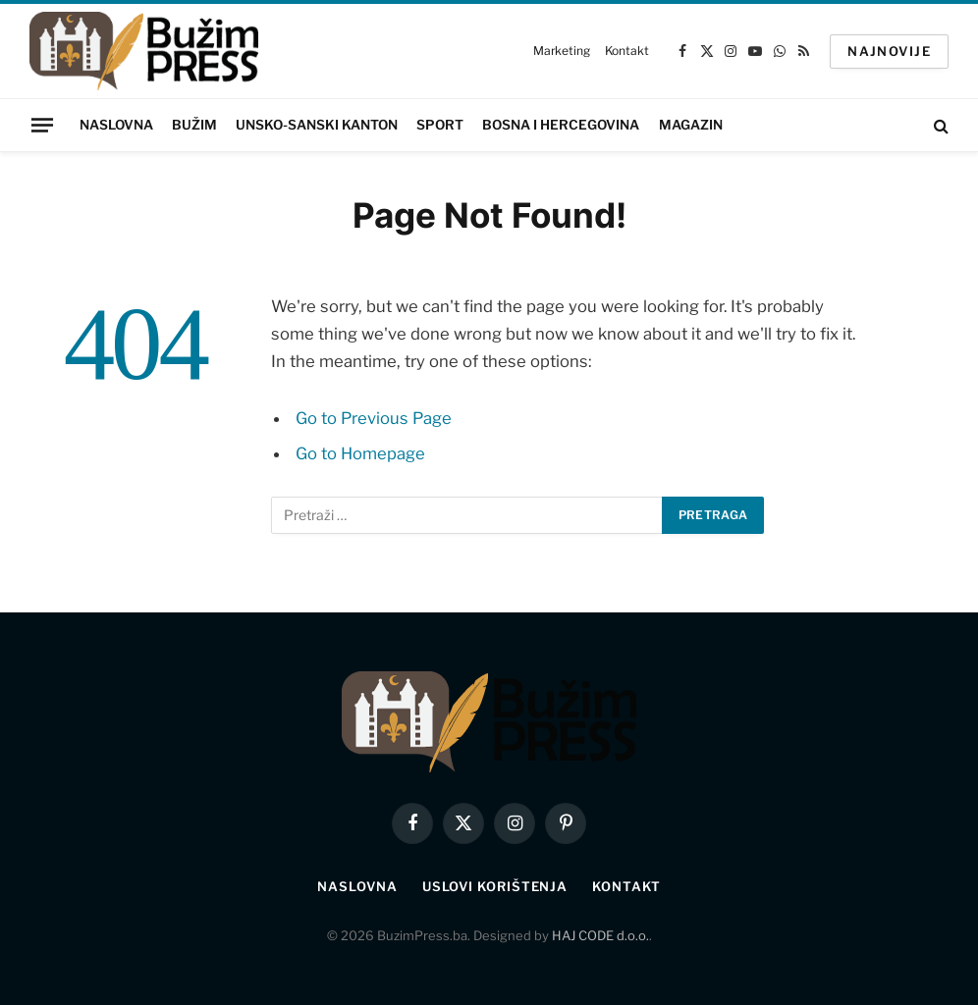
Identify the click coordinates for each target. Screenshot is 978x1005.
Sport (439, 124)
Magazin (691, 124)
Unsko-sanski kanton (317, 124)
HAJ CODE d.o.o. (600, 935)
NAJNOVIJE (889, 51)
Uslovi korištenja (495, 886)
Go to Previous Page (374, 418)
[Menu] (42, 124)
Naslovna (116, 124)
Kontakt (626, 50)
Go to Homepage (360, 453)
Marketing (561, 50)
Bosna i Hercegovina (560, 124)
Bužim (194, 124)
